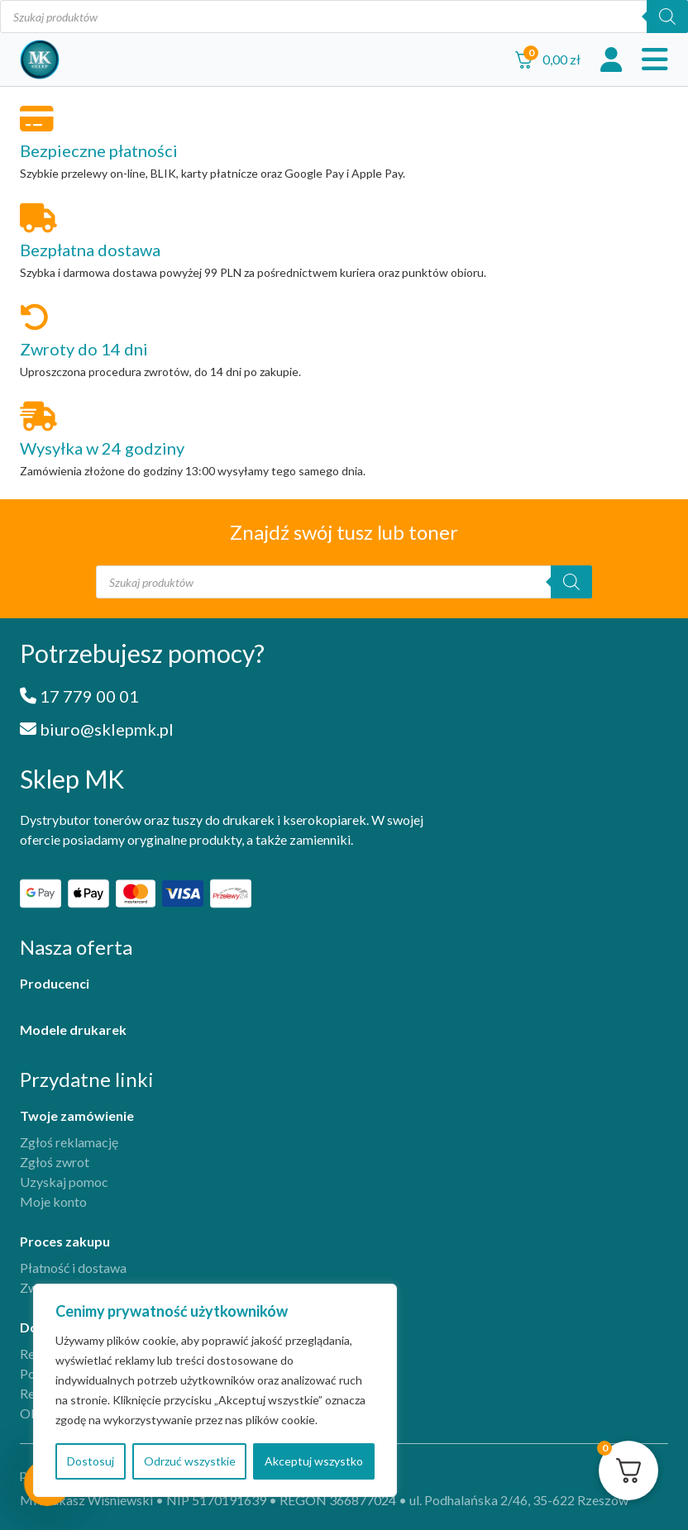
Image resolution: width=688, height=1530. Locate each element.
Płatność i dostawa (73, 1267)
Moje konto (53, 1201)
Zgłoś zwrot (54, 1162)
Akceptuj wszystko (314, 1461)
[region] (215, 1390)
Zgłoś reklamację (69, 1142)
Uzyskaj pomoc (64, 1181)
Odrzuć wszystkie (190, 1461)
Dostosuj (90, 1461)
